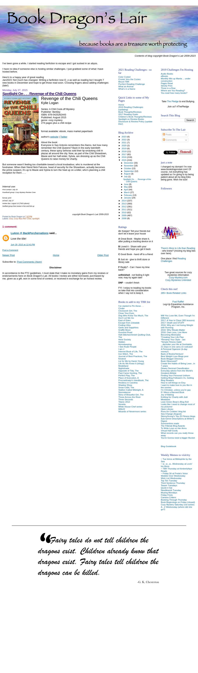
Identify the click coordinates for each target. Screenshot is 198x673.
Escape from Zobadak (128, 322)
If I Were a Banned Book (172, 392)
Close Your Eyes (126, 313)
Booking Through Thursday (174, 500)
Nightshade (123, 368)
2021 (124, 142)
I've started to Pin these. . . (131, 306)
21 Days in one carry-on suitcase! (177, 346)
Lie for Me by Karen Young (131, 361)
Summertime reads (170, 423)
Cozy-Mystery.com (178, 277)
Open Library (167, 409)
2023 (124, 136)
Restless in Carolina (127, 382)
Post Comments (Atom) (29, 261)
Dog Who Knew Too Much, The (133, 315)
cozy (11, 219)
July (126, 176)
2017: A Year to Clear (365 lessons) (178, 320)
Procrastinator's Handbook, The (133, 380)
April (126, 189)
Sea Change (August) (171, 414)
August (127, 174)
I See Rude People (127, 346)
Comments (170, 140)
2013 (124, 203)
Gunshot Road (125, 332)
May (126, 187)
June (126, 184)
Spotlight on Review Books (131, 119)
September (129, 171)
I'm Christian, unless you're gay (176, 390)
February (128, 195)
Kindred (122, 358)
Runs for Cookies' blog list (173, 411)
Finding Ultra (124, 325)
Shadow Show (125, 385)
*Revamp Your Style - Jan (173, 339)
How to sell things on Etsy (173, 382)
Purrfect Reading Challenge (131, 84)
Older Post (103, 255)
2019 (124, 148)
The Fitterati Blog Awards (173, 426)
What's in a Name (126, 89)
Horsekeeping (125, 344)
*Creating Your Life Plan (172, 337)
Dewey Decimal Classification (175, 368)
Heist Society (124, 339)
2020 (124, 145)
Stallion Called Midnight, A (130, 390)
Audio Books (167, 73)
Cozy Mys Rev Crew (22, 219)
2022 (124, 139)
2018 (124, 151)
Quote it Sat (166, 488)
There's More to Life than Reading (178, 248)
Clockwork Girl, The (127, 310)
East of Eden (124, 320)
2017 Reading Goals (128, 114)
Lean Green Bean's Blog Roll (175, 402)
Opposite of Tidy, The (128, 370)
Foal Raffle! (178, 301)
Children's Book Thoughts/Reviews (135, 116)
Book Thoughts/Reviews (129, 112)
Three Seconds (125, 399)
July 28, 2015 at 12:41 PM (23, 244)
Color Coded (124, 77)
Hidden (121, 342)
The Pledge (173, 101)
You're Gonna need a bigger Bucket (178, 438)
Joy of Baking (167, 394)
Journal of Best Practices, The (132, 356)
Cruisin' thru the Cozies (129, 79)
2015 (124, 160)
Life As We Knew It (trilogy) (131, 363)
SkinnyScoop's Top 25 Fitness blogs (178, 416)
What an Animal (125, 86)
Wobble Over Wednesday (173, 476)
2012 (124, 206)
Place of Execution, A (128, 378)
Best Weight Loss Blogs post (174, 356)
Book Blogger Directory (172, 358)
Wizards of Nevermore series (132, 411)
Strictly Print (166, 85)
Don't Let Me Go (126, 318)
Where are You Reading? (173, 90)
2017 (124, 154)
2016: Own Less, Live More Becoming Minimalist (174, 333)
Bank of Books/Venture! (172, 354)
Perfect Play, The (126, 375)
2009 (124, 215)
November (129, 166)
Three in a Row (168, 88)
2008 (124, 218)
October (128, 168)
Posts (167, 134)
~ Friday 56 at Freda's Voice (174, 473)
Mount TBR (123, 81)
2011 (124, 209)
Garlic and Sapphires (128, 327)
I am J (121, 349)
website (54, 136)
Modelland (123, 366)
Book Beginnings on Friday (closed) (178, 502)
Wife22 (121, 409)
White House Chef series (130, 406)
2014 (124, 200)
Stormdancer (124, 392)
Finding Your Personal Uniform (175, 375)
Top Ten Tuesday (169, 480)
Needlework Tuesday (171, 490)
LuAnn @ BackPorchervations (29, 233)
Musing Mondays (169, 492)
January (128, 198)
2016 (124, 157)
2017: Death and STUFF (172, 322)
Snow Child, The (126, 387)
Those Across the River (129, 397)
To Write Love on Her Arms (174, 428)
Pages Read (167, 83)
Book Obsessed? (169, 361)
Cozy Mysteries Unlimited (178, 280)
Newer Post (8, 255)
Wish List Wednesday (171, 478)
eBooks (164, 76)
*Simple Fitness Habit (171, 342)
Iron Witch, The (125, 354)
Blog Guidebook (168, 446)
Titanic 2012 (124, 402)
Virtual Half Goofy (169, 430)
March (127, 192)
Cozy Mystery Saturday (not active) (177, 504)
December (129, 163)
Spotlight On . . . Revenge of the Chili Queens (39, 93)
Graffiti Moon (124, 330)
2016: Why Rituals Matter (173, 330)
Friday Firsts (167, 495)
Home (56, 255)
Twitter (63, 136)
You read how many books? (174, 93)
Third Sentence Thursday (173, 483)
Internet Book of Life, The (130, 351)
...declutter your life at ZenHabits (176, 344)
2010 (124, 212)
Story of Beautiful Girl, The (130, 394)
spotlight (35, 219)
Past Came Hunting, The (130, 373)
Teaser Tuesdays (169, 485)
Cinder (121, 308)
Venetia (121, 404)
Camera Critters (168, 497)
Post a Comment (10, 250)
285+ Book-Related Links (173, 293)
